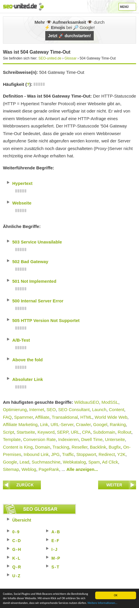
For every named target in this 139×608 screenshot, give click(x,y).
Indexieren (68, 439)
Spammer (23, 417)
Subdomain (104, 432)
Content (116, 409)
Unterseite (115, 439)
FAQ (7, 417)
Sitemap (11, 469)
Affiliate (42, 417)
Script (8, 432)
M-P (56, 558)
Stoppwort (86, 454)
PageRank (49, 469)
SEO (51, 409)
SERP (62, 432)
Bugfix (115, 446)
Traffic (68, 454)
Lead (24, 461)
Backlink (98, 446)
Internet (36, 409)
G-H (17, 549)
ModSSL (110, 402)
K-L (16, 558)
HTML (86, 417)
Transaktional (65, 417)
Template (12, 439)
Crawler (83, 424)
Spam (94, 461)
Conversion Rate (39, 439)
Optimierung (15, 409)
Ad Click (110, 461)
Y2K (121, 454)
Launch (99, 409)
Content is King (18, 446)
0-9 (16, 531)
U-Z (16, 575)
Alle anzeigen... (82, 469)
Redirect (106, 454)
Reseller (79, 446)
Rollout (124, 432)
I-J (54, 549)
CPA (86, 432)
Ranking (118, 424)
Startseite (26, 432)
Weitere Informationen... (102, 603)
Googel (100, 424)
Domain (42, 446)
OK (115, 595)
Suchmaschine (46, 461)
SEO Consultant (74, 409)
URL (75, 432)
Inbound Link (36, 454)
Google (10, 461)
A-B (55, 531)
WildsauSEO (86, 402)
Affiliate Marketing (20, 424)
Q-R (17, 567)
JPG (55, 454)
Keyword (45, 432)
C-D (16, 540)
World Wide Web (111, 417)
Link (44, 424)
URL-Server (62, 424)
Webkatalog (74, 461)
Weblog (28, 469)
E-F (55, 540)
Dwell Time (91, 439)
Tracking (61, 446)
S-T (55, 567)
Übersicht (21, 520)
